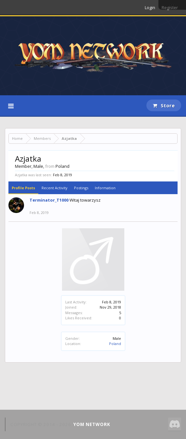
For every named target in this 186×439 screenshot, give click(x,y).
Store (164, 105)
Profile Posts (23, 187)
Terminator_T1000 (49, 200)
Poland (115, 343)
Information (105, 187)
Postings (81, 187)
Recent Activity (55, 187)
